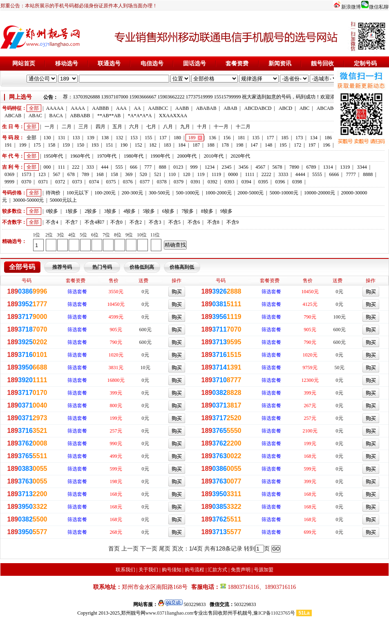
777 (148, 167)
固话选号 (194, 63)
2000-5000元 (250, 193)
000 (47, 167)
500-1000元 (187, 193)
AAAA (78, 108)
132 (119, 137)
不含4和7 (94, 222)
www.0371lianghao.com (169, 613)
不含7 (71, 222)
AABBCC (158, 108)
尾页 (164, 548)
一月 (49, 126)
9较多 (226, 211)
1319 (345, 167)
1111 (250, 174)
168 (99, 174)
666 (133, 167)
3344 (362, 167)
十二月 (243, 126)
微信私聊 (379, 7)
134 (313, 137)
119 (201, 174)
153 (134, 137)
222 (75, 167)
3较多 (110, 211)
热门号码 (102, 267)
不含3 (155, 222)
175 (37, 145)
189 (191, 137)
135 (255, 137)
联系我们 (125, 570)
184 (182, 145)
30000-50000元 (28, 200)
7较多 (187, 211)
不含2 (136, 222)
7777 (351, 174)
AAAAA (54, 108)
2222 (266, 174)
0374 (94, 182)
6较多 (168, 211)
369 (128, 174)
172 (297, 145)
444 (104, 167)
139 (90, 137)
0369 (9, 174)
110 (172, 174)
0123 (178, 167)
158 (51, 145)
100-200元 (105, 193)
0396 (280, 182)
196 (326, 145)
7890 (294, 167)
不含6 (194, 222)
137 (163, 137)
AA (137, 108)
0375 (111, 182)
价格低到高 (142, 267)
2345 (226, 167)
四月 (100, 126)
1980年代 (133, 156)
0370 (26, 182)
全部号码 (22, 266)
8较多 (207, 211)
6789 (311, 167)
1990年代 (160, 156)
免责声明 (240, 570)
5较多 (149, 211)
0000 (233, 174)
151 (109, 145)
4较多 (129, 211)
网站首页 (23, 63)
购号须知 (171, 570)
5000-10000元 (284, 193)
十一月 (221, 126)
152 (138, 145)
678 (71, 174)
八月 (168, 126)
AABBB (100, 108)
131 (61, 137)
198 (240, 145)
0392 (212, 182)
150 (80, 145)
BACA (56, 115)
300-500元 (159, 193)
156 (226, 137)
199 (22, 145)
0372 (60, 182)
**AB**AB (109, 115)
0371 (43, 182)
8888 (368, 174)
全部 (34, 108)
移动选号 (66, 63)
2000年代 (187, 156)
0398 (297, 182)
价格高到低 (182, 267)
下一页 (148, 548)
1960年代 (80, 156)
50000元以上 (63, 200)
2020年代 (240, 156)
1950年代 (53, 156)
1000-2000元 (219, 193)
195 (283, 145)
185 (284, 137)
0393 (229, 182)
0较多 (52, 211)
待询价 (53, 193)
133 (76, 137)
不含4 (52, 222)
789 (85, 174)
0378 (162, 182)
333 (90, 167)
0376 (128, 182)
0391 (195, 182)
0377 (145, 182)
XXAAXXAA (173, 115)
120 (186, 174)
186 (328, 137)
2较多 (91, 211)
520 (143, 174)
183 (167, 145)
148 (268, 145)
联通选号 (109, 63)
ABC (305, 108)
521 (157, 174)
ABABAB (206, 108)
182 (152, 145)
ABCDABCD (258, 108)
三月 (83, 126)
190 (123, 145)
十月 (202, 126)
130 (47, 137)
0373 (77, 182)
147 (254, 145)
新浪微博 (351, 7)
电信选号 (152, 63)
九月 (185, 126)
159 (66, 145)
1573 (26, 174)
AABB (182, 108)
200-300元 (132, 193)
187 (196, 145)
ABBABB (80, 115)
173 (299, 137)
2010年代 (214, 156)
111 (61, 167)
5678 (277, 167)
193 (94, 145)
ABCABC (327, 108)
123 (42, 174)
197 (312, 145)
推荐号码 (62, 267)
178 (225, 145)
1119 (216, 174)
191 (8, 145)
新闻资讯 (279, 63)
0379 (178, 182)
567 (56, 174)
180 (177, 137)
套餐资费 (237, 63)
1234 (210, 167)
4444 (300, 174)
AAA (121, 108)
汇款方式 (217, 570)
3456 (243, 167)
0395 (263, 182)
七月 (151, 126)
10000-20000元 (319, 193)
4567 (260, 167)
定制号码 (365, 63)
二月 (67, 126)
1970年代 (106, 156)
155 (148, 137)
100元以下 (78, 193)
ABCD (285, 108)
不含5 (174, 222)
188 (211, 145)
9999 (9, 182)
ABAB (230, 108)
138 (105, 137)
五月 (117, 126)
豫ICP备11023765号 (274, 613)
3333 (283, 174)
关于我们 (148, 570)
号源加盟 (263, 570)
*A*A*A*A (140, 115)
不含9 (232, 222)
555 (119, 167)
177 (270, 137)
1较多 (71, 211)
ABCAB (12, 115)
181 (241, 137)
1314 (328, 167)
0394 (246, 182)
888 (162, 167)
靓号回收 (322, 63)
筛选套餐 (77, 291)
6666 (334, 174)
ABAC (35, 115)
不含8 (213, 222)
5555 (317, 174)
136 (212, 137)
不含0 (116, 222)
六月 (134, 126)
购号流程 (194, 570)
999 (194, 167)
